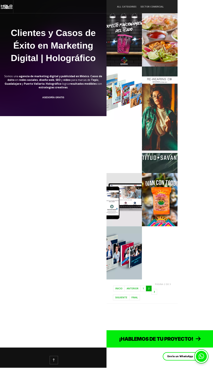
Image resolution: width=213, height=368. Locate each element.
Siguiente (121, 297)
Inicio (118, 288)
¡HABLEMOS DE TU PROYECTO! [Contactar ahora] (159, 339)
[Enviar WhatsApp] (201, 356)
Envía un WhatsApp (180, 356)
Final (134, 297)
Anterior (132, 288)
